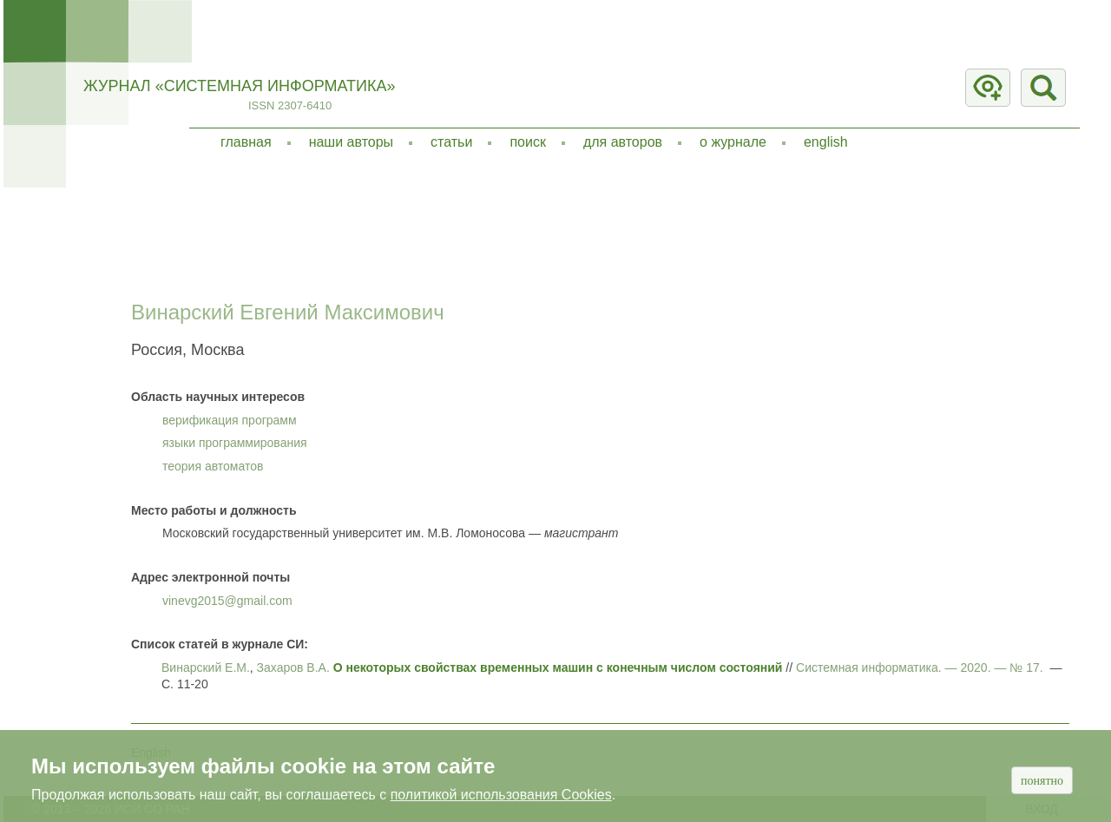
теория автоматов (212, 466)
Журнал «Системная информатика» (239, 86)
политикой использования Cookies (501, 794)
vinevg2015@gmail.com (227, 601)
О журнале (733, 142)
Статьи (451, 142)
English (826, 142)
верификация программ (229, 420)
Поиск (527, 142)
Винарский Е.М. (205, 667)
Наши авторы (351, 142)
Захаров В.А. (293, 667)
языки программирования (234, 443)
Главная (246, 142)
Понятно (1042, 780)
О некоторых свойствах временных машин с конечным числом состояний (558, 667)
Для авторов (622, 142)
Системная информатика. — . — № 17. (919, 667)
